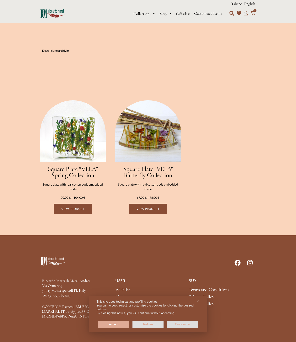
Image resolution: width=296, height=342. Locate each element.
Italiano (236, 4)
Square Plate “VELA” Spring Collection (73, 172)
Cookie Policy (201, 303)
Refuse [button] (148, 324)
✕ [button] (198, 301)
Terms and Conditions (209, 289)
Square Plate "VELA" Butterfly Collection (148, 172)
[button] (231, 13)
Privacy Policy (201, 296)
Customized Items (208, 13)
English (249, 4)
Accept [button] (113, 324)
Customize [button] (182, 324)
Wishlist (122, 289)
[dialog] (148, 314)
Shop (165, 13)
